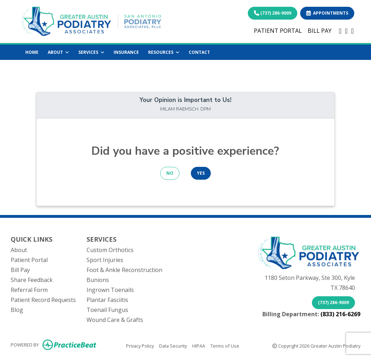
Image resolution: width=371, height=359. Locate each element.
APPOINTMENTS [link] (327, 13)
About (19, 250)
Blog (17, 310)
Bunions (98, 280)
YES (201, 173)
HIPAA (198, 345)
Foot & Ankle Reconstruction (124, 270)
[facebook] (340, 31)
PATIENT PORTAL (278, 31)
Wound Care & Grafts (115, 320)
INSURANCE (126, 52)
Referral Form (29, 290)
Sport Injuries (105, 260)
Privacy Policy (140, 345)
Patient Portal (29, 260)
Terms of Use (224, 345)
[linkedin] (346, 31)
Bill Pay (20, 270)
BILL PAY (319, 31)
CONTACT (199, 52)
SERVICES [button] (91, 52)
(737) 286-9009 (272, 13)
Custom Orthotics (110, 250)
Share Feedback (32, 280)
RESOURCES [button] (163, 52)
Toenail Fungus (107, 310)
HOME (31, 52)
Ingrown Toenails (110, 290)
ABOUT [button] (58, 52)
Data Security (173, 345)
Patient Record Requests (43, 300)
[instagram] (352, 31)
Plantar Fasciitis (107, 300)
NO (169, 173)
